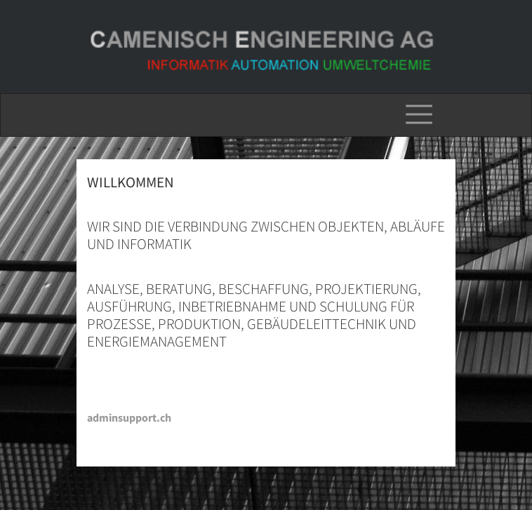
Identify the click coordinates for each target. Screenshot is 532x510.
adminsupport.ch (129, 417)
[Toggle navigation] (419, 115)
